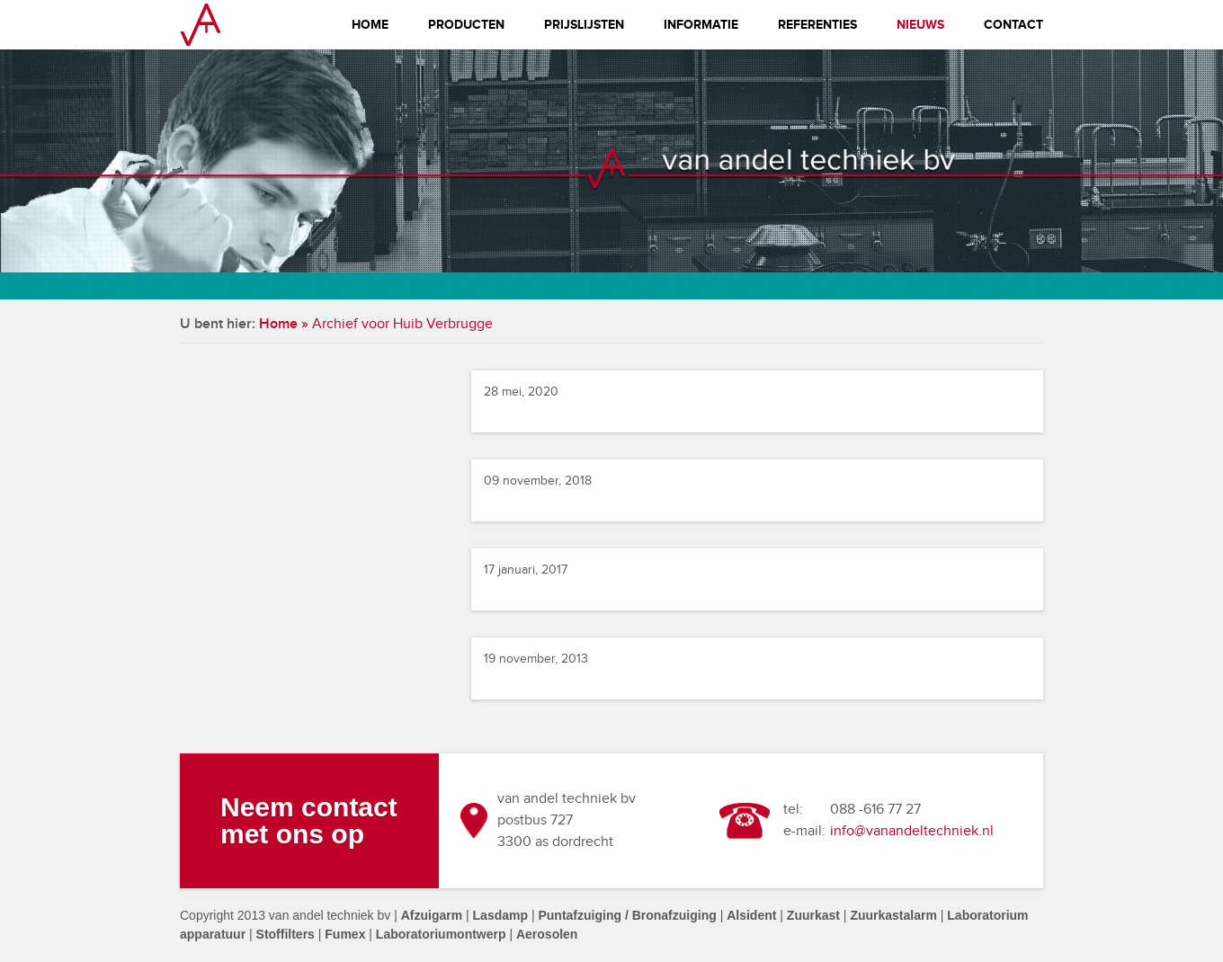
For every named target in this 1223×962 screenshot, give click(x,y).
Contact (1013, 24)
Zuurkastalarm (893, 915)
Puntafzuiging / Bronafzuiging (627, 915)
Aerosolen (546, 934)
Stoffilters (285, 934)
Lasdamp (500, 915)
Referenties (817, 24)
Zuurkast (813, 915)
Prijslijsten (584, 24)
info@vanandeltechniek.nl (912, 831)
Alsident (751, 915)
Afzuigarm (431, 915)
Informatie (701, 24)
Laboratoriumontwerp (441, 934)
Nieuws (920, 24)
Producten (466, 24)
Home (370, 24)
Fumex (345, 934)
